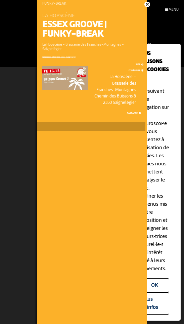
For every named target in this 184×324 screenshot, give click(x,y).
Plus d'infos (150, 303)
